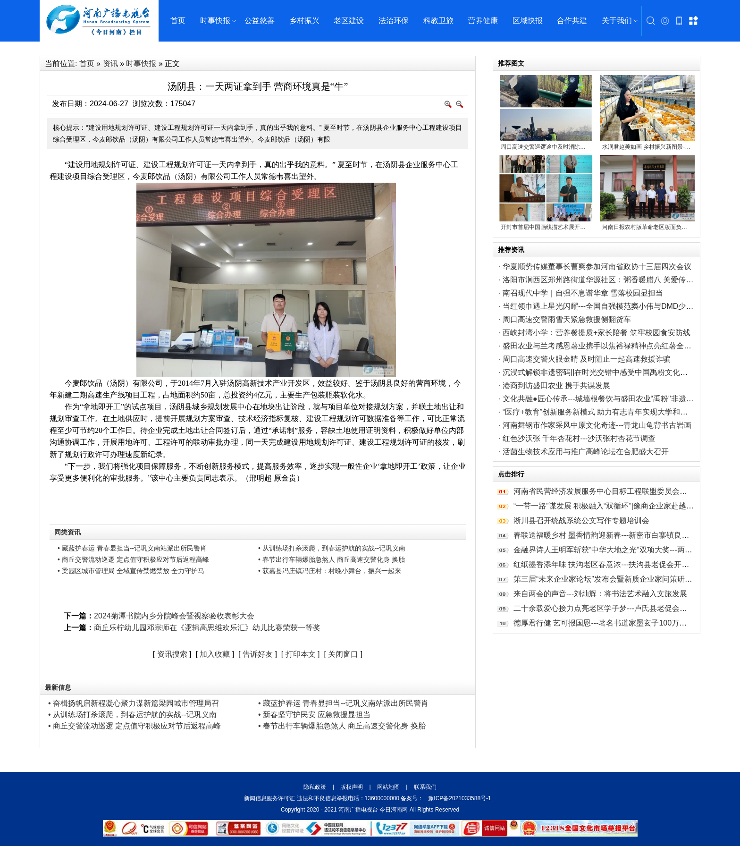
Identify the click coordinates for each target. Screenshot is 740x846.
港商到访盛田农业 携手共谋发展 (556, 385)
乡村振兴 (304, 21)
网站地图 (389, 787)
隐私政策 (315, 787)
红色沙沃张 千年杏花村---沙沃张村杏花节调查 (579, 438)
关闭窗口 (343, 654)
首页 (177, 21)
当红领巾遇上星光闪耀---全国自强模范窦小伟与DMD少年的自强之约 (617, 306)
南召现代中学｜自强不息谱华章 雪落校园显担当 (583, 293)
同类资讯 (67, 532)
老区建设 (349, 21)
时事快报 (215, 21)
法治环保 (393, 21)
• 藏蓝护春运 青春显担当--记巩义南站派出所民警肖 (132, 548)
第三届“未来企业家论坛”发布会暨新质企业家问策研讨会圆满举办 (621, 579)
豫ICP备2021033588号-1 (459, 798)
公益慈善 (259, 21)
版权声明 (352, 787)
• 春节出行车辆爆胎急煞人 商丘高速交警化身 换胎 (331, 559)
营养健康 (483, 21)
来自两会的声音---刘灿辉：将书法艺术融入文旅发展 (600, 594)
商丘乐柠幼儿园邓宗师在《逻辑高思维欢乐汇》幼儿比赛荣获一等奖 (207, 628)
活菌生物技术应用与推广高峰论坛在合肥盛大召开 (586, 452)
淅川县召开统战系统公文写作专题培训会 (581, 520)
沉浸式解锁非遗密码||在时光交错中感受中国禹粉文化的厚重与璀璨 (614, 372)
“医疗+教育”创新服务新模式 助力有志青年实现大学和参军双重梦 (610, 412)
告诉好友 (258, 654)
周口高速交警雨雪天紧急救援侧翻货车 (567, 319)
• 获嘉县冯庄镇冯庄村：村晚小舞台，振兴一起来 (329, 571)
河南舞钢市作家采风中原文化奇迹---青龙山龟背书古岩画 (597, 425)
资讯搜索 (172, 654)
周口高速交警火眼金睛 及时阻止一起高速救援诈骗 (587, 359)
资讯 (110, 63)
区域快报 (528, 21)
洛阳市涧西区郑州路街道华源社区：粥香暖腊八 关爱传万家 (602, 280)
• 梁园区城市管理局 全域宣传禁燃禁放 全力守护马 (131, 571)
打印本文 (301, 654)
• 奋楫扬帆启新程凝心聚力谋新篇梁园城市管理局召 (133, 703)
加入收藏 (215, 654)
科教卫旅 (438, 21)
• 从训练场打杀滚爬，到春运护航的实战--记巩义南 (331, 548)
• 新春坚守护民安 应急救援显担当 (314, 715)
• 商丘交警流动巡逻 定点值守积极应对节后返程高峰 (133, 559)
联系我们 (424, 787)
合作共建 (572, 21)
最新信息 (58, 687)
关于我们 (617, 21)
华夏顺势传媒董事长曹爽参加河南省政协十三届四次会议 (597, 266)
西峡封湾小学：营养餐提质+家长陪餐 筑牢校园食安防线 (596, 333)
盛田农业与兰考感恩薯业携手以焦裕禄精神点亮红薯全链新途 (604, 346)
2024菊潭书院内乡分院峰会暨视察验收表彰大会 (174, 616)
